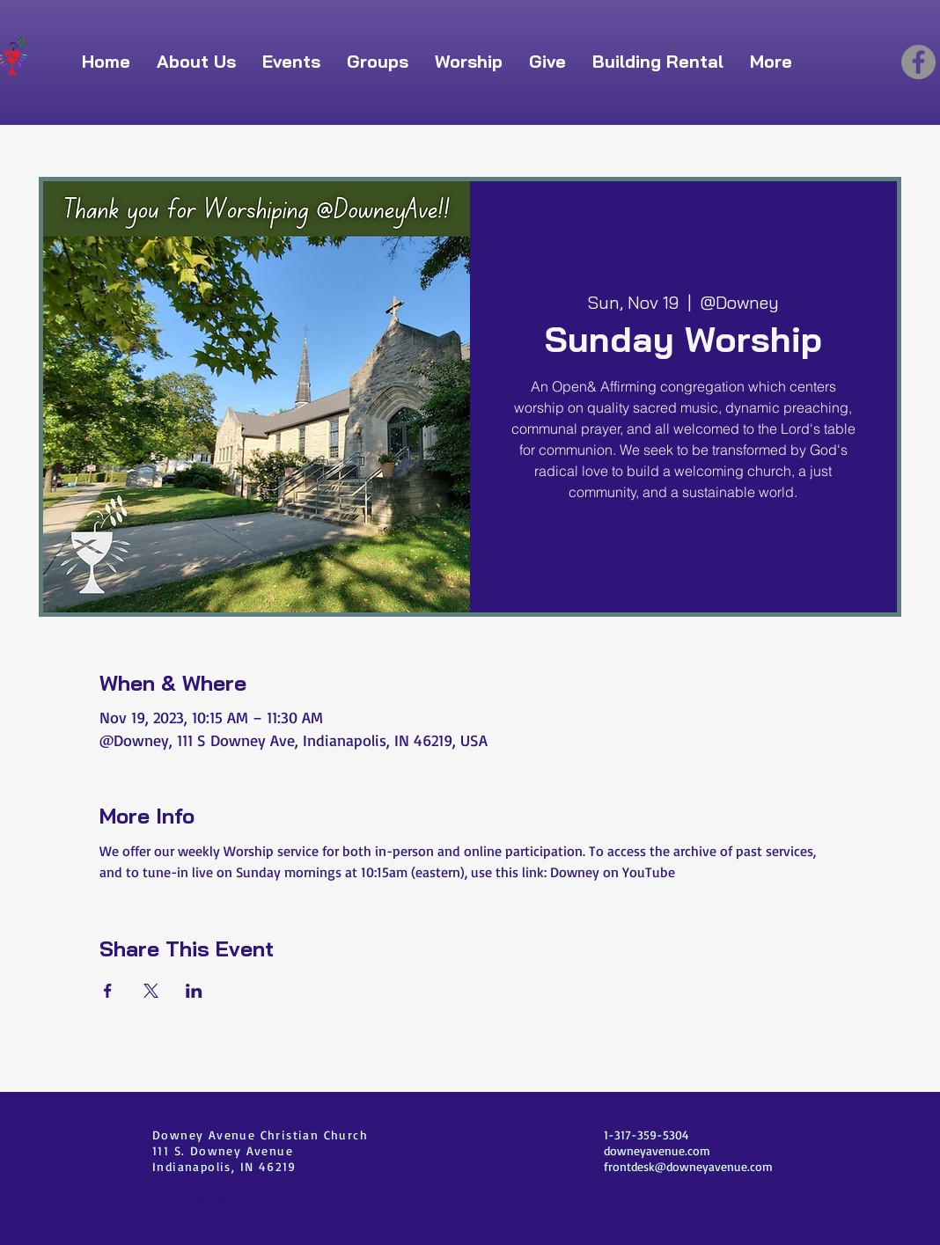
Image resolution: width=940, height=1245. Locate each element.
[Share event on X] (151, 991)
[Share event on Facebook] (107, 991)
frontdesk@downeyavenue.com (688, 1166)
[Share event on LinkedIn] (194, 991)
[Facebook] (918, 62)
